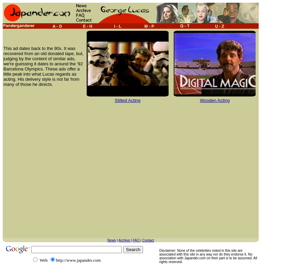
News (112, 240)
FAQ (137, 240)
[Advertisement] (64, 174)
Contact (148, 240)
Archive (124, 240)
